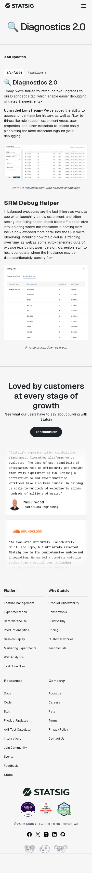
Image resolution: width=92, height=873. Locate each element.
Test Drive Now (14, 666)
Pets (52, 711)
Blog (7, 711)
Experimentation (15, 612)
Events (8, 757)
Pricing (54, 630)
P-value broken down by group (46, 348)
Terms (53, 721)
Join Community (15, 748)
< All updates (15, 57)
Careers (54, 702)
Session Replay (14, 639)
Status (8, 775)
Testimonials (46, 432)
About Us (55, 693)
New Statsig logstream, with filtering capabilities (46, 188)
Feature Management (19, 603)
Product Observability (64, 603)
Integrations (12, 739)
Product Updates (16, 721)
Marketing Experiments (20, 648)
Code (8, 702)
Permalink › (37, 73)
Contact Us (56, 739)
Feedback (11, 766)
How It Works (58, 612)
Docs (7, 693)
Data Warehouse (15, 621)
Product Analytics (16, 630)
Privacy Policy (58, 730)
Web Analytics (14, 657)
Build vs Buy (57, 621)
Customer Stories (61, 639)
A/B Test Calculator (18, 730)
